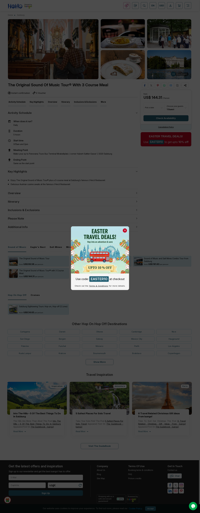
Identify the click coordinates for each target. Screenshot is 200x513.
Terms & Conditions (98, 286)
